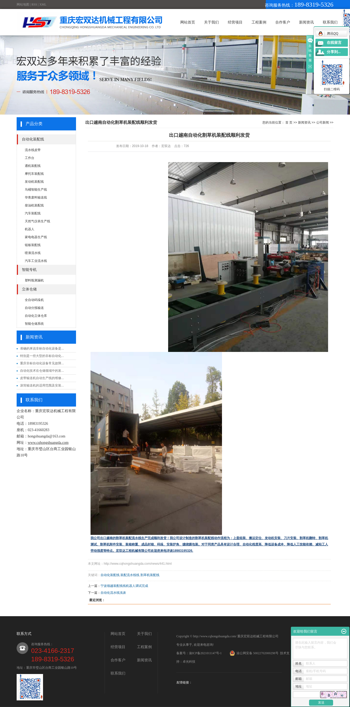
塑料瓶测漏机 (34, 280)
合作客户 (282, 22)
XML (42, 4)
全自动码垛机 (34, 300)
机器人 (29, 229)
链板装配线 (33, 245)
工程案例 (259, 22)
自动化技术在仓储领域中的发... (42, 371)
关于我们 (211, 22)
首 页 (288, 122)
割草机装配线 (149, 575)
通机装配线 (33, 166)
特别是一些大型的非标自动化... (42, 356)
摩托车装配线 (34, 174)
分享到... (334, 52)
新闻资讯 (306, 22)
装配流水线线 (129, 575)
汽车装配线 (33, 213)
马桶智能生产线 (36, 189)
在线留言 (334, 43)
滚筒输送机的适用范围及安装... (42, 385)
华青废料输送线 (36, 197)
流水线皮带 (33, 150)
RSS (34, 4)
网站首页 (187, 22)
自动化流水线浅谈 (113, 593)
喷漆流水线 (33, 253)
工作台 (29, 158)
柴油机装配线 (34, 205)
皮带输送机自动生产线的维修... (42, 378)
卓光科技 (189, 661)
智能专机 (29, 270)
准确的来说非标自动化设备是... (42, 348)
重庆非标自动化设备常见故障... (42, 363)
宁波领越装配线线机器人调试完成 (124, 586)
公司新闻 (322, 122)
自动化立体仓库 (36, 316)
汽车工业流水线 (36, 261)
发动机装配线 (34, 181)
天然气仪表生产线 (37, 221)
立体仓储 (29, 289)
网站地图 (23, 4)
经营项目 (235, 22)
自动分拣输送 (34, 308)
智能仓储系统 (34, 324)
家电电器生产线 (36, 237)
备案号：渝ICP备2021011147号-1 (199, 653)
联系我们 (330, 22)
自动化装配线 (33, 139)
